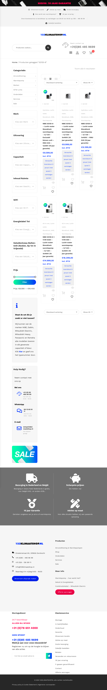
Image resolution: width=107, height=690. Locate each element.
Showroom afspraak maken (25, 579)
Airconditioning (19, 76)
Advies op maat (54, 9)
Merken (16, 85)
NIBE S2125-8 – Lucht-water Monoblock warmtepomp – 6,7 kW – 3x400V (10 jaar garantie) (68, 132)
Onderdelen (18, 94)
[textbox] (25, 122)
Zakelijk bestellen (53, 23)
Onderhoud (59, 628)
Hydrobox (46, 110)
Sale (15, 104)
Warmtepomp (47, 120)
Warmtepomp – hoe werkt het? (67, 578)
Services (16, 99)
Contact (58, 668)
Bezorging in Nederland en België (31, 485)
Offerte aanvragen (65, 592)
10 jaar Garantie (32, 510)
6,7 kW (65, 217)
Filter (25, 282)
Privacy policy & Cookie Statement (24, 685)
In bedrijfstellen (61, 624)
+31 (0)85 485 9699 (25, 639)
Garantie (58, 632)
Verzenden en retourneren (65, 656)
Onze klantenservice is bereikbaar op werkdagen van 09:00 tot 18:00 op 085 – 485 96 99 (53, 18)
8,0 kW (46, 104)
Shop (57, 552)
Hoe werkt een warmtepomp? (44, 14)
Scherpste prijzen (75, 485)
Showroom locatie (36, 9)
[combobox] (24, 122)
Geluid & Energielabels (64, 582)
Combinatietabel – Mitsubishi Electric (70, 586)
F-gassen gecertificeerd (64, 664)
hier (21, 351)
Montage (58, 620)
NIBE (52, 117)
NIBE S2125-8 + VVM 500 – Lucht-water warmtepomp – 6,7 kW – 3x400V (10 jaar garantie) (68, 245)
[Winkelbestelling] (61, 82)
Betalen (58, 652)
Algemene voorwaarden (46, 685)
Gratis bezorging (71, 9)
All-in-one (46, 223)
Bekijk (53, 182)
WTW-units (17, 90)
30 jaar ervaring (66, 14)
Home (14, 62)
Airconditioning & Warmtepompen (68, 548)
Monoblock (46, 117)
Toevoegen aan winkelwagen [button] (44, 188)
